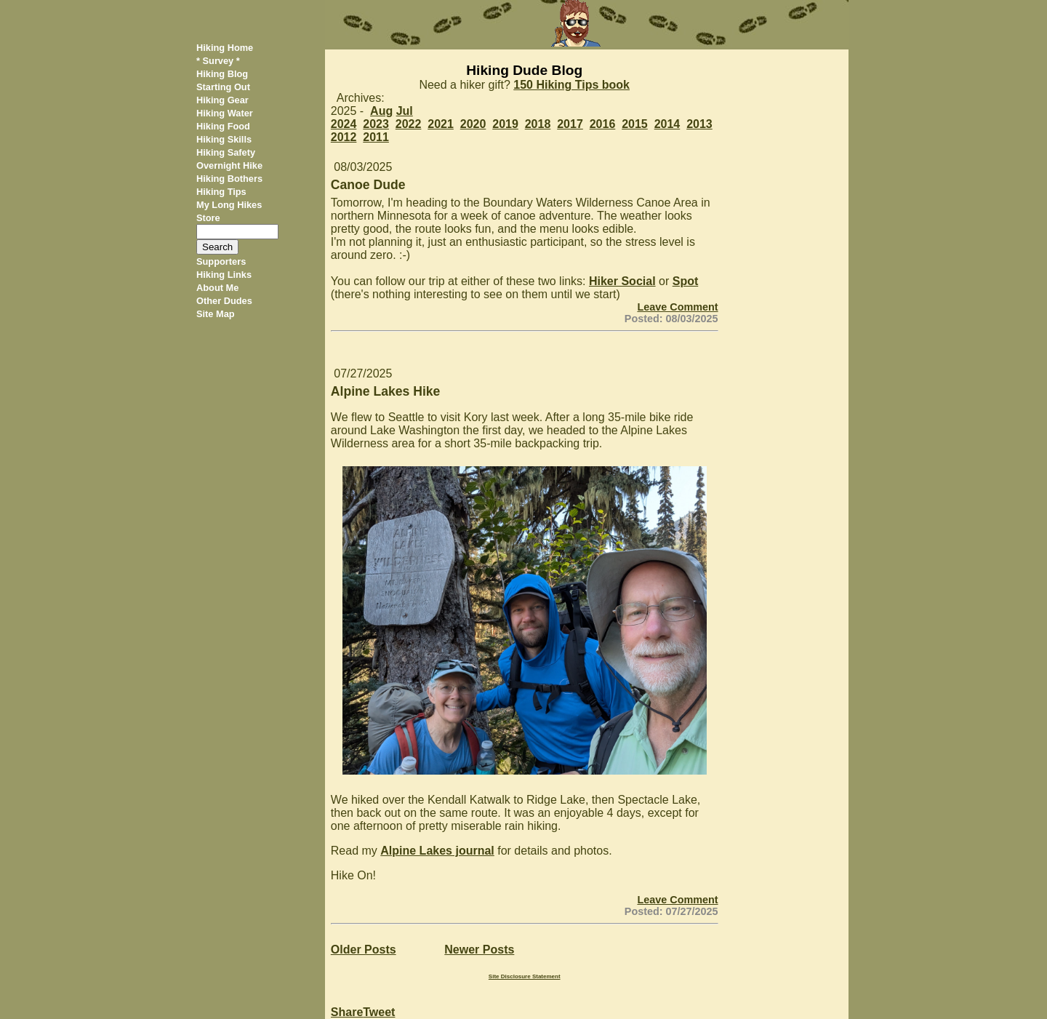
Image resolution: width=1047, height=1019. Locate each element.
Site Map (215, 313)
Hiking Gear (222, 100)
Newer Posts (479, 949)
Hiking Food (223, 126)
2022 (409, 124)
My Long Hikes (229, 204)
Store (208, 217)
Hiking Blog (222, 73)
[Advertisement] (789, 267)
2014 (667, 124)
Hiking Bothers (229, 178)
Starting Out (223, 86)
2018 (538, 124)
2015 (635, 124)
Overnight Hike (229, 165)
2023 (376, 124)
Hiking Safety (225, 152)
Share (347, 1012)
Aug (381, 111)
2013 (699, 124)
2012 (344, 137)
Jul (404, 111)
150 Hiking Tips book (571, 85)
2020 (473, 124)
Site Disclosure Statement (525, 976)
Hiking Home (224, 47)
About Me (217, 287)
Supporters (221, 261)
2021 (441, 124)
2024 (344, 124)
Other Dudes (224, 300)
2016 (603, 124)
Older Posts (363, 949)
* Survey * (218, 60)
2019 (505, 124)
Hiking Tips (221, 191)
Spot (686, 281)
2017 (570, 124)
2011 (376, 137)
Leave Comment (677, 307)
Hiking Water (224, 113)
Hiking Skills (224, 139)
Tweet (379, 1012)
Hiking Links (224, 274)
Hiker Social (622, 281)
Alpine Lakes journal (437, 850)
